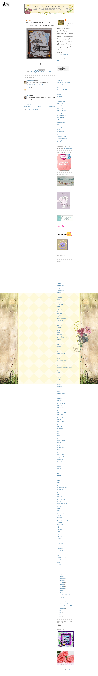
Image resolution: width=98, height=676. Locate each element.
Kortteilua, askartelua (61, 105)
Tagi (58, 526)
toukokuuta (62, 588)
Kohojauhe (59, 398)
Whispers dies (60, 560)
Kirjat (58, 396)
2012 (60, 612)
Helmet (58, 348)
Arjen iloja (59, 80)
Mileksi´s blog (60, 113)
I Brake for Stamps (61, 353)
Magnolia (59, 452)
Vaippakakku (60, 550)
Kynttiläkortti (60, 428)
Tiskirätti (59, 540)
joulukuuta (62, 576)
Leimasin (59, 442)
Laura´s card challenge (61, 436)
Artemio (59, 299)
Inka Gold (59, 358)
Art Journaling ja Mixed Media (66, 605)
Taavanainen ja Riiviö (61, 136)
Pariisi (58, 480)
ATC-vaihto (59, 309)
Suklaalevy (59, 522)
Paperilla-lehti (60, 119)
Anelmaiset (59, 292)
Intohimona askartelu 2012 (62, 362)
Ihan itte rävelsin (60, 99)
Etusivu (39, 106)
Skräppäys (59, 515)
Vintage (58, 555)
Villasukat (59, 553)
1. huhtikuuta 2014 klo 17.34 (35, 101)
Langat (58, 435)
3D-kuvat (59, 280)
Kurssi (58, 423)
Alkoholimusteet (60, 285)
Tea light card (60, 533)
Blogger (69, 669)
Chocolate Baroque (35, 71)
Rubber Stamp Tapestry (62, 503)
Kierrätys (59, 391)
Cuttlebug (59, 327)
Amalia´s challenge (61, 287)
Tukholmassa (60, 543)
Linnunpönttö (60, 443)
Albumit (59, 283)
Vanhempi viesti (52, 106)
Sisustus (59, 510)
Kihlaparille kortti (61, 393)
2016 (60, 570)
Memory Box (60, 463)
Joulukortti (59, 375)
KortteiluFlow (60, 103)
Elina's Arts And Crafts (62, 89)
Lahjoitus (59, 433)
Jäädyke (59, 381)
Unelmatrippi (60, 140)
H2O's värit (59, 344)
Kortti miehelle (60, 405)
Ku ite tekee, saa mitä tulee (62, 106)
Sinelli (58, 133)
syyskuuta (62, 582)
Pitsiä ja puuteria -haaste (62, 487)
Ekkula (58, 87)
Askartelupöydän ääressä (62, 84)
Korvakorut (59, 419)
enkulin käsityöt (30, 80)
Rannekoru (59, 501)
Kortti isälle (44, 71)
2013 (60, 610)
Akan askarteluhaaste (67, 148)
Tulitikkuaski (60, 545)
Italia (58, 370)
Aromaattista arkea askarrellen (63, 82)
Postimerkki (59, 491)
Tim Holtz (59, 538)
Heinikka (59, 94)
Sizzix (58, 512)
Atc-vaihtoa (62, 599)
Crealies (59, 323)
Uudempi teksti (27, 106)
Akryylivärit (59, 281)
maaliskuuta (62, 592)
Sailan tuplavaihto (61, 505)
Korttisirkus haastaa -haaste (62, 417)
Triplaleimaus (60, 541)
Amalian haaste (60, 290)
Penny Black (59, 482)
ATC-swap (59, 308)
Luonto (58, 449)
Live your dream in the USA (63, 110)
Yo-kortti (59, 564)
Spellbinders (59, 519)
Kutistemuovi (60, 424)
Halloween (59, 346)
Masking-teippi (60, 459)
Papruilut (59, 120)
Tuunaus (59, 546)
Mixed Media (60, 464)
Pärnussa (59, 494)
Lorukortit (59, 445)
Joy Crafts (59, 377)
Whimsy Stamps (60, 559)
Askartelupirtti (60, 304)
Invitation (59, 365)
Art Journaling (60, 295)
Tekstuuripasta (60, 536)
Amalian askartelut (61, 77)
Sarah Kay (59, 506)
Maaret (28, 95)
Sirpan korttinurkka (61, 134)
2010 (60, 616)
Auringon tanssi (60, 85)
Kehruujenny (60, 141)
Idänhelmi (59, 98)
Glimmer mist (60, 342)
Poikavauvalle (60, 489)
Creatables (59, 325)
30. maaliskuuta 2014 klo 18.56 (36, 84)
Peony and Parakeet (61, 122)
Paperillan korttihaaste (61, 478)
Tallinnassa (59, 527)
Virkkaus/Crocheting (61, 557)
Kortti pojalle (60, 407)
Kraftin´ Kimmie (60, 421)
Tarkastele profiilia (62, 54)
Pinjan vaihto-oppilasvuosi (62, 127)
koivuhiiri (29, 87)
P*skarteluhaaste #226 (64, 597)
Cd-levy (59, 316)
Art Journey (59, 297)
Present (58, 492)
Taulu (58, 531)
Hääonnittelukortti (61, 351)
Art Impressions (60, 294)
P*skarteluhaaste (42, 72)
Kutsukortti (59, 426)
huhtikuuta (62, 590)
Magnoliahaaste (60, 454)
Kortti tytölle (60, 410)
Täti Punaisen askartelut (62, 138)
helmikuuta (62, 608)
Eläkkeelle (59, 334)
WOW (58, 562)
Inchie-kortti (59, 356)
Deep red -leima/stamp (61, 329)
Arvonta (59, 301)
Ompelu (59, 475)
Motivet (59, 466)
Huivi (58, 349)
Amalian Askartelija (61, 288)
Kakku (58, 382)
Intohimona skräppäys (61, 363)
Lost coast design (60, 447)
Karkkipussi (59, 386)
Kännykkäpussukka (61, 429)
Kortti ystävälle (33, 72)
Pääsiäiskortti (60, 498)
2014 (60, 574)
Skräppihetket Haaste (61, 513)
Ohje (58, 473)
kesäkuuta (62, 586)
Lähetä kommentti (27, 104)
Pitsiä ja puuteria (60, 131)
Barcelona (59, 311)
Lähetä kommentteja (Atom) (32, 109)
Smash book (59, 517)
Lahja (58, 431)
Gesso (58, 341)
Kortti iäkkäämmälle (61, 403)
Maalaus (59, 450)
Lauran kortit (60, 108)
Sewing (58, 508)
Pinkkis (58, 129)
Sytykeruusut (60, 524)
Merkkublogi (60, 112)
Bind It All (59, 313)
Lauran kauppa (60, 438)
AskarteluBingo (60, 302)
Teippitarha (59, 534)
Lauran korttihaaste (61, 440)
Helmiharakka (60, 96)
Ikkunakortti (59, 355)
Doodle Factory (60, 330)
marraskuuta (62, 578)
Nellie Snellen (60, 470)
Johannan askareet (61, 101)
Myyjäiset (59, 468)
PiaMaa (58, 124)
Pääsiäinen (59, 496)
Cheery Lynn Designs (61, 318)
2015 (60, 572)
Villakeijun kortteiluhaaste (62, 552)
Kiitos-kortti (59, 395)
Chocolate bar (60, 320)
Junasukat (59, 379)
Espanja (59, 339)
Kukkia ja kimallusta (49, 6)
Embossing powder (61, 336)
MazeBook (59, 461)
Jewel (58, 372)
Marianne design (60, 456)
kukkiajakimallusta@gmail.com (63, 60)
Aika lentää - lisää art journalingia (66, 601)
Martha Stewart (60, 457)
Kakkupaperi (60, 384)
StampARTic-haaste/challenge (63, 520)
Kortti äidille (60, 416)
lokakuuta (62, 580)
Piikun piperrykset (61, 126)
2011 (60, 614)
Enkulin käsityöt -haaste (62, 337)
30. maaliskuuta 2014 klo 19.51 (36, 91)
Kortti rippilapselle (61, 409)
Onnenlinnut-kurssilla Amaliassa (66, 603)
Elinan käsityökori (61, 91)
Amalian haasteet (60, 78)
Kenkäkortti (59, 389)
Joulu (58, 374)
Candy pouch (60, 315)
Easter (58, 332)
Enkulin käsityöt (60, 92)
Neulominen (59, 471)
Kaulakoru (59, 388)
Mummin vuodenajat (61, 115)
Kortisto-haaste (60, 400)
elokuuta (62, 584)
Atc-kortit (59, 306)
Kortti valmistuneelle (61, 412)
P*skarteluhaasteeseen (28, 23)
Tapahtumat (59, 529)
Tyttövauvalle (60, 548)
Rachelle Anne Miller (61, 499)
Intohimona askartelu (61, 360)
